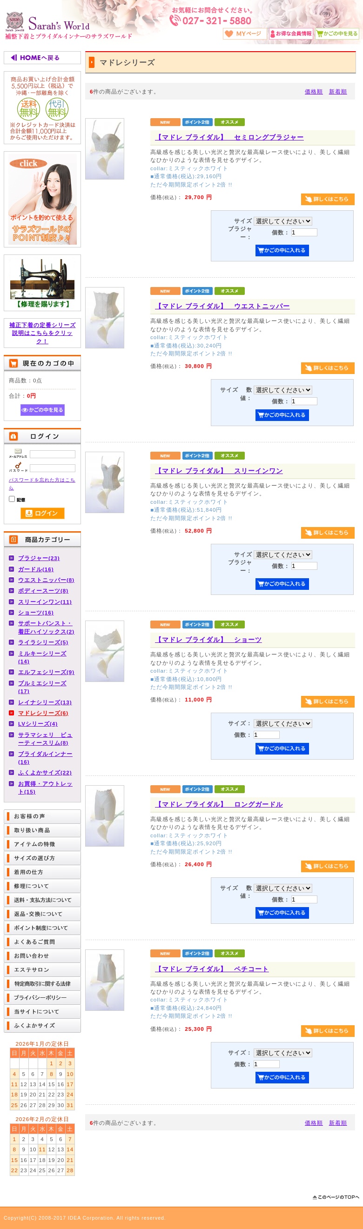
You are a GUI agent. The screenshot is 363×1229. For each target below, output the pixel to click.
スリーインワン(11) (45, 602)
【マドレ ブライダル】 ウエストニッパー (222, 306)
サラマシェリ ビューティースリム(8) (45, 739)
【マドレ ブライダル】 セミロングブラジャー (229, 137)
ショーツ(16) (36, 612)
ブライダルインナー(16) (45, 758)
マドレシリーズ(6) (43, 713)
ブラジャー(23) (39, 558)
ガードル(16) (36, 569)
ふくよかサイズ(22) (45, 772)
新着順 (338, 91)
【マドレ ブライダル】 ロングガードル (219, 804)
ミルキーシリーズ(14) (42, 657)
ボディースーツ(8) (43, 591)
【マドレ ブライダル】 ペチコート (212, 969)
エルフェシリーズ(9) (46, 672)
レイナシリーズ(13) (45, 702)
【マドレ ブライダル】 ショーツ (208, 639)
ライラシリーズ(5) (43, 642)
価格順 (314, 91)
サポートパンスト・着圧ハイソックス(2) (46, 627)
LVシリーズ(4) (38, 724)
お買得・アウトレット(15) (45, 788)
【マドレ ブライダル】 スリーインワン (219, 470)
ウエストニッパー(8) (46, 580)
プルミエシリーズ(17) (42, 687)
